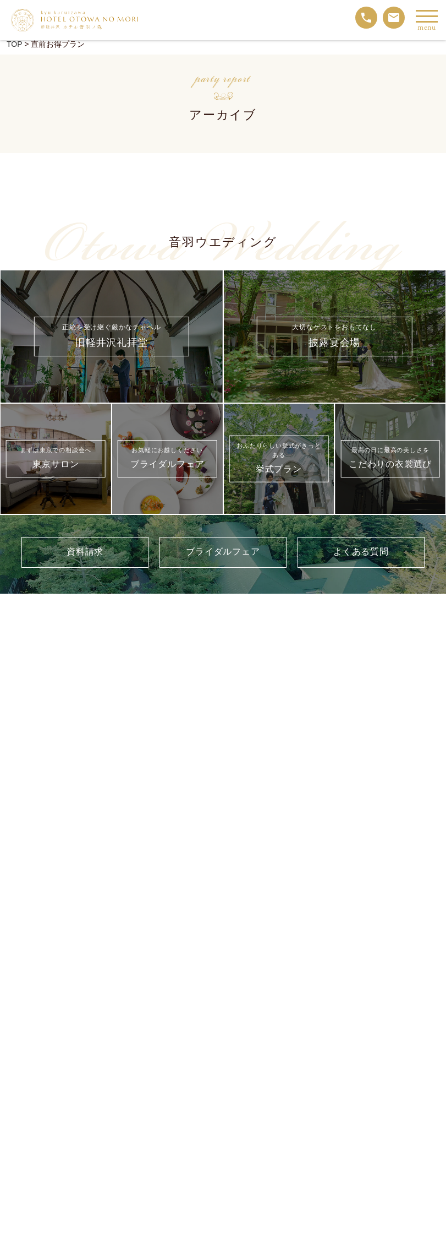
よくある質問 (361, 552)
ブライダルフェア (223, 552)
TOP (14, 44)
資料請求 (85, 552)
